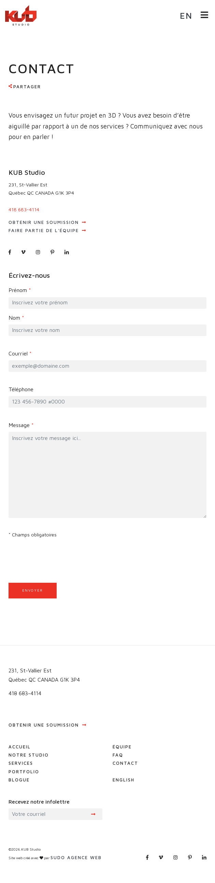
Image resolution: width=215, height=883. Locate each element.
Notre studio (29, 755)
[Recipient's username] (45, 814)
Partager (27, 87)
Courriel (20, 353)
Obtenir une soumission (47, 222)
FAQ (118, 755)
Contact (125, 763)
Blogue (19, 779)
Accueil (20, 746)
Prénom (20, 290)
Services (21, 763)
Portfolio (24, 771)
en (186, 15)
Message (21, 425)
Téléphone (21, 389)
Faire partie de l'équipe (47, 230)
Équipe (122, 746)
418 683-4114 (24, 209)
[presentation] (60, 573)
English (123, 779)
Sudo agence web (76, 857)
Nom (16, 318)
